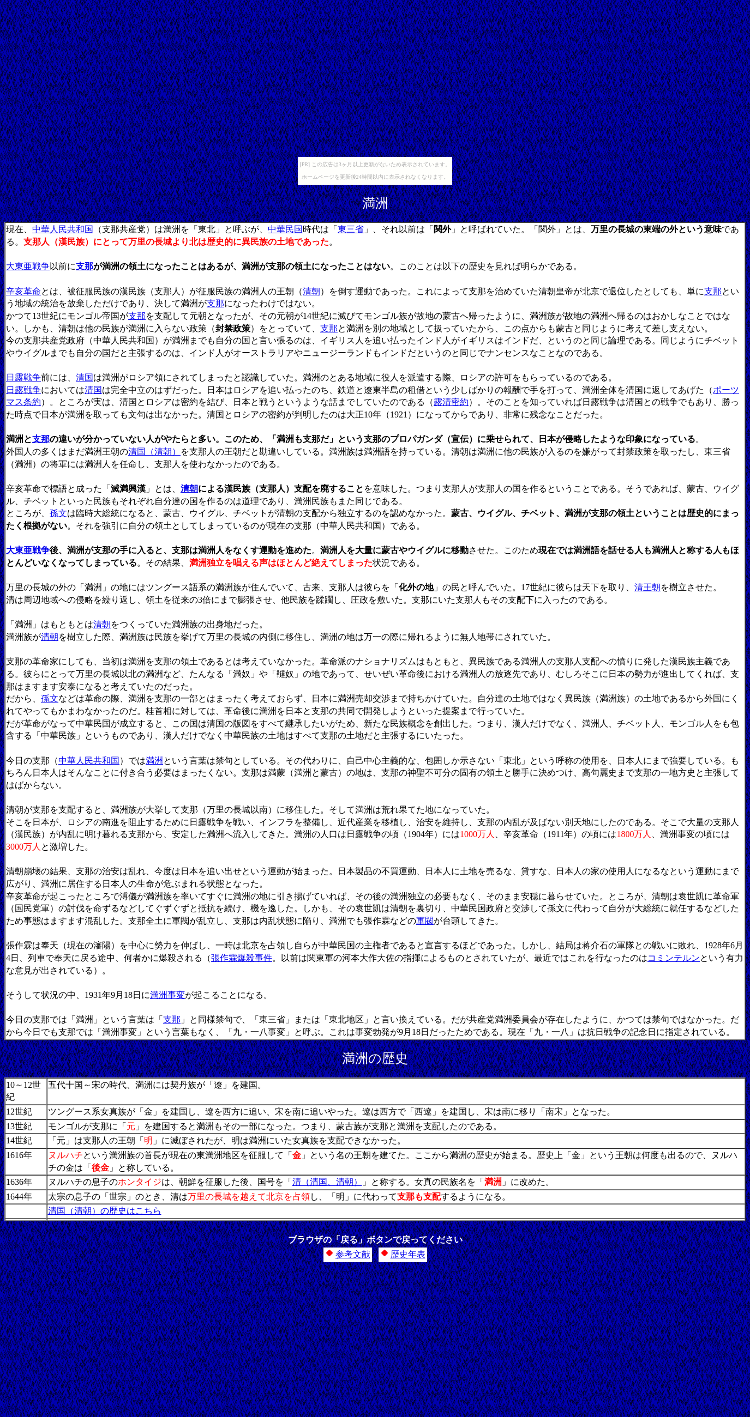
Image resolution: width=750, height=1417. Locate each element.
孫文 (58, 513)
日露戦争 (23, 377)
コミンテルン (673, 957)
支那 (84, 266)
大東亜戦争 (28, 266)
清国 (84, 377)
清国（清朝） (154, 451)
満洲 (154, 760)
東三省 (351, 229)
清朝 (311, 291)
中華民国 (285, 229)
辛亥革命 (23, 291)
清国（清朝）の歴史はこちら (104, 1210)
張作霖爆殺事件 (241, 957)
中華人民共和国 (62, 229)
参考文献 (352, 1254)
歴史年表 (408, 1254)
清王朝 (647, 587)
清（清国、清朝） (327, 1181)
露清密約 (451, 402)
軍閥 (425, 920)
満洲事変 (167, 995)
